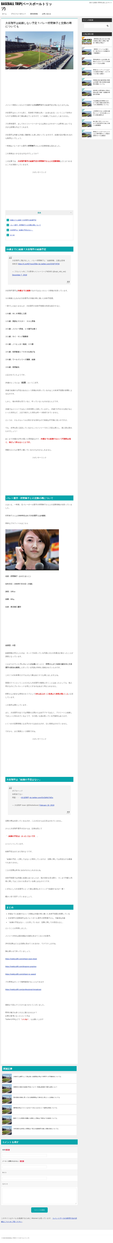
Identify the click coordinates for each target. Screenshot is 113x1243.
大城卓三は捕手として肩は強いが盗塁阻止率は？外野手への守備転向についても (37, 1076)
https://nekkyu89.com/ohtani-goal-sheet (21, 959)
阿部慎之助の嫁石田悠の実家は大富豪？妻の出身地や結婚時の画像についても (101, 82)
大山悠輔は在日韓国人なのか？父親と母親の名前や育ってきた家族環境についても (101, 102)
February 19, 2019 (47, 805)
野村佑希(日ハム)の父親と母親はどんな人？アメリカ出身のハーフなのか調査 (101, 61)
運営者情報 (34, 14)
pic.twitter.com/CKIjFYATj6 (48, 264)
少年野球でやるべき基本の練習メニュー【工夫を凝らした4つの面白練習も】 (101, 113)
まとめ (12, 235)
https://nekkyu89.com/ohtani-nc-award (20, 974)
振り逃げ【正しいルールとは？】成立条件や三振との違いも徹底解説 (101, 123)
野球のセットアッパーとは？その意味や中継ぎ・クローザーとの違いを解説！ (101, 71)
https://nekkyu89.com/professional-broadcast (23, 989)
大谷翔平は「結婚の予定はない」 (21, 230)
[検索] (97, 26)
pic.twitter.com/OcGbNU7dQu (41, 797)
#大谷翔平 (25, 797)
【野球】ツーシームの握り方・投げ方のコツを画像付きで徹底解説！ (101, 51)
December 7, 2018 (19, 275)
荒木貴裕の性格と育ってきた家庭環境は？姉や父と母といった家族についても (36, 1097)
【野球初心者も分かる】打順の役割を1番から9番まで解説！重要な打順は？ (101, 40)
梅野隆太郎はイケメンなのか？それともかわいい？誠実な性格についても (35, 1108)
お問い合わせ (46, 14)
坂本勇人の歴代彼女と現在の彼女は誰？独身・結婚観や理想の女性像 (101, 92)
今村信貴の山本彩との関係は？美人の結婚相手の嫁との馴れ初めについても (36, 1128)
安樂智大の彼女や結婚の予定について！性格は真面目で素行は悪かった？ (35, 1087)
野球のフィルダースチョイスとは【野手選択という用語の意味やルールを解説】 (101, 133)
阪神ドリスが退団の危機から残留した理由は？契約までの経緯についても (35, 1118)
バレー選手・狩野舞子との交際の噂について (25, 225)
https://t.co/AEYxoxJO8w (28, 264)
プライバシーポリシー (18, 14)
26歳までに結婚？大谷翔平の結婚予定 (23, 220)
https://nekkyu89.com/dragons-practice (20, 966)
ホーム (4, 14)
